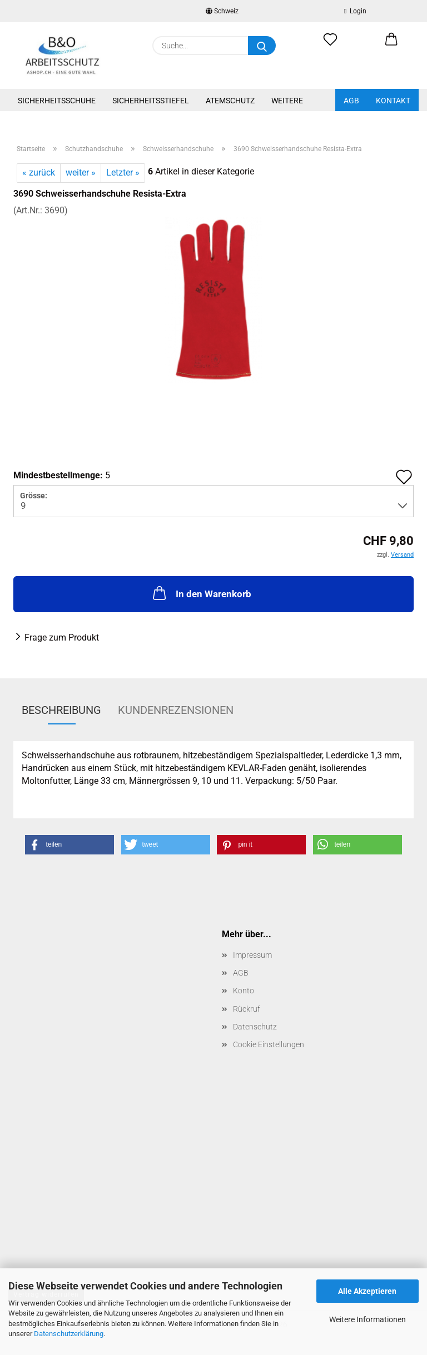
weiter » (81, 172)
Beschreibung (61, 710)
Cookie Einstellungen (268, 1044)
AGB (351, 100)
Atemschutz (230, 100)
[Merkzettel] (330, 45)
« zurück (38, 172)
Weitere (287, 100)
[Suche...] (262, 45)
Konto (243, 990)
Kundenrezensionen (176, 710)
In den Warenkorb (201, 593)
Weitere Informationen (367, 1319)
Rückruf (246, 1008)
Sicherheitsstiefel (150, 100)
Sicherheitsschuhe (57, 100)
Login (355, 11)
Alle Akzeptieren (367, 1291)
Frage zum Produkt (61, 637)
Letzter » (123, 172)
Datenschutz (255, 1026)
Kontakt (393, 100)
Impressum (252, 955)
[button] (391, 45)
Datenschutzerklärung (68, 1333)
